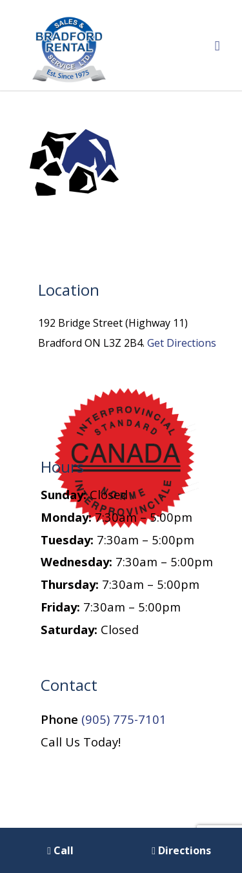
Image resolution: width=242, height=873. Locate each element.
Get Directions (181, 343)
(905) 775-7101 (123, 719)
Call (60, 850)
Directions (181, 850)
